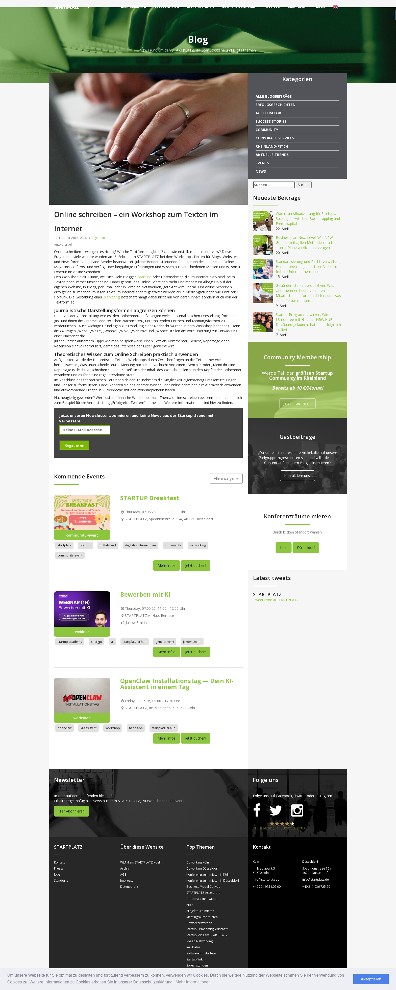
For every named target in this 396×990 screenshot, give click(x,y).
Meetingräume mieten (202, 909)
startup (85, 538)
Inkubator (193, 940)
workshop (113, 721)
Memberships (133, 6)
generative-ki (165, 634)
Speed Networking (199, 934)
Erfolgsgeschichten (275, 97)
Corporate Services (275, 130)
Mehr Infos (167, 558)
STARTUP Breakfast (149, 491)
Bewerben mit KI (145, 587)
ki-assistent (88, 721)
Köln (283, 540)
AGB (123, 867)
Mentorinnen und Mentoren (206, 964)
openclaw (64, 721)
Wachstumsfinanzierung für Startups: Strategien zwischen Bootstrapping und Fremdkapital (308, 211)
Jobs (57, 867)
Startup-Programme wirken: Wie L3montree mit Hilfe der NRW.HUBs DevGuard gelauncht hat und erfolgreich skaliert (308, 315)
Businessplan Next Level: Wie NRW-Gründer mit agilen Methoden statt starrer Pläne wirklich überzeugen (305, 235)
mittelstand (108, 538)
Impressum (128, 873)
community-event (70, 548)
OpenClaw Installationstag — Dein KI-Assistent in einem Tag (177, 676)
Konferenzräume (240, 6)
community (173, 538)
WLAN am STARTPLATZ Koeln (141, 855)
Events (273, 6)
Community (267, 122)
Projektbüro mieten (200, 903)
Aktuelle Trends (272, 147)
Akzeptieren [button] (371, 979)
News (261, 164)
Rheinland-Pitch (272, 139)
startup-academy (70, 634)
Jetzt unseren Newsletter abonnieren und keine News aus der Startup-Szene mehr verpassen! (137, 410)
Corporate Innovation (201, 891)
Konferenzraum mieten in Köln (208, 867)
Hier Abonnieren (71, 803)
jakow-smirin (192, 634)
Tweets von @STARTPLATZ (276, 592)
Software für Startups (201, 946)
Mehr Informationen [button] (193, 982)
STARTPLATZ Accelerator (204, 885)
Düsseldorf (306, 540)
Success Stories (271, 114)
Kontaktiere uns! (297, 468)
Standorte (61, 873)
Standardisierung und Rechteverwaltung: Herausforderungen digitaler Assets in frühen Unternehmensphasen (308, 259)
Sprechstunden (197, 958)
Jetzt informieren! (297, 396)
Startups (145, 269)
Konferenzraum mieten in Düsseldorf (212, 873)
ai (112, 634)
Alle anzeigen (226, 471)
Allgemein (98, 230)
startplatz (64, 538)
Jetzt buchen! (195, 558)
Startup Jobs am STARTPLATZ (207, 928)
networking (198, 538)
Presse (59, 861)
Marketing (111, 289)
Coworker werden (199, 915)
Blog (321, 6)
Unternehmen (200, 6)
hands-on (136, 721)
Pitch (189, 897)
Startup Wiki (194, 952)
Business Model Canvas (203, 879)
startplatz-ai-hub (134, 634)
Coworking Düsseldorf (202, 861)
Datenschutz (129, 879)
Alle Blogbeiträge (274, 89)
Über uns (297, 6)
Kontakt (59, 855)
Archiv (124, 861)
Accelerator (166, 6)
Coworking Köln (197, 855)
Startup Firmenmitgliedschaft (207, 922)
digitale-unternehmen (140, 538)
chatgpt (96, 634)
